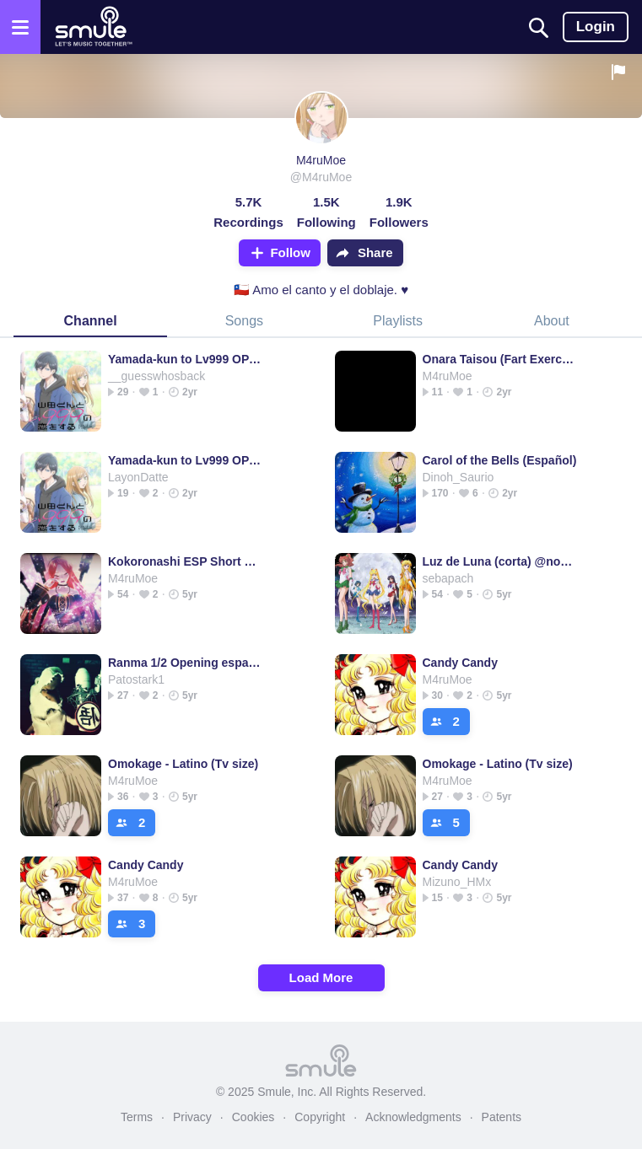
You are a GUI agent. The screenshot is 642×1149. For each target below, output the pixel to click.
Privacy (192, 1117)
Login (595, 27)
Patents (501, 1117)
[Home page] (93, 27)
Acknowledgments (413, 1117)
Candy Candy (460, 662)
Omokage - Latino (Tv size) (183, 763)
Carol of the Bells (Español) (500, 460)
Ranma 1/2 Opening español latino (185, 662)
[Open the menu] (20, 27)
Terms (137, 1117)
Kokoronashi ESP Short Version (185, 561)
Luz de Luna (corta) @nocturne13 (500, 561)
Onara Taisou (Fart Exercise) (500, 359)
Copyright (319, 1117)
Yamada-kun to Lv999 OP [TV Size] (185, 359)
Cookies (253, 1117)
